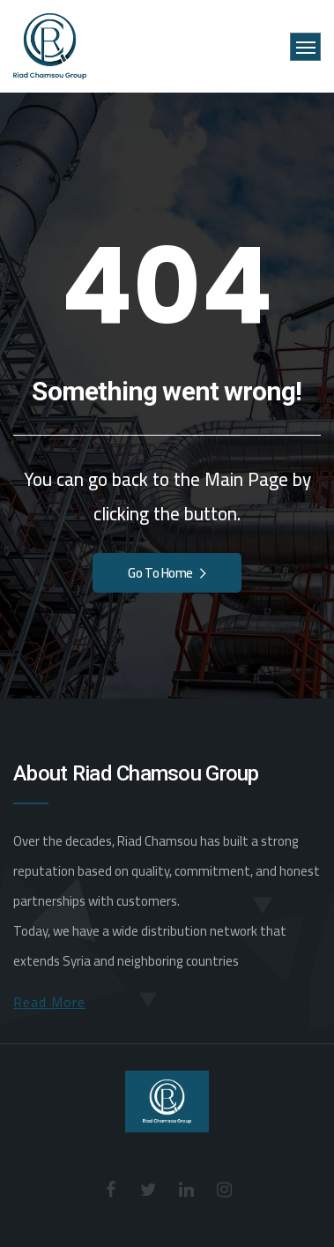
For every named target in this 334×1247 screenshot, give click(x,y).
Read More (49, 1002)
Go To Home (166, 573)
